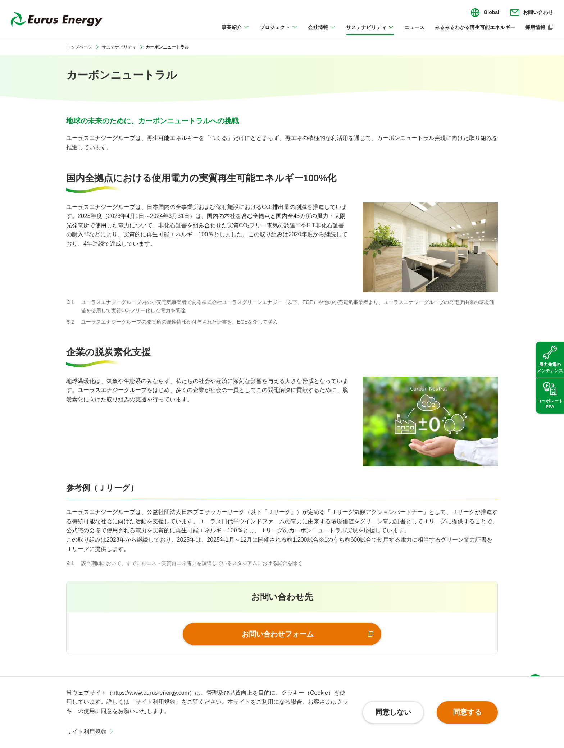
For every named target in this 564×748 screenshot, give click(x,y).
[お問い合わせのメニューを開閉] (531, 12)
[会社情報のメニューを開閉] (322, 31)
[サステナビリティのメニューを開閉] (370, 31)
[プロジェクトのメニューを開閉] (279, 31)
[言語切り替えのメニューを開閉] (484, 12)
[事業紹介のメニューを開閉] (236, 31)
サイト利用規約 (86, 732)
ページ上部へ (535, 666)
